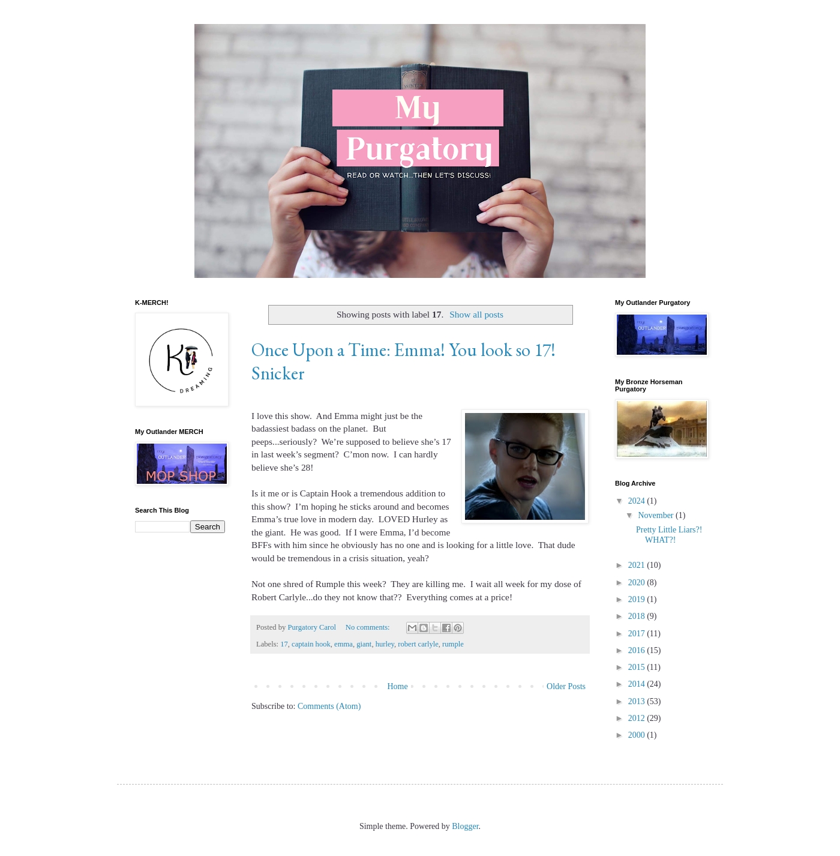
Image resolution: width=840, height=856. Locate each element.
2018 (637, 616)
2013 (637, 701)
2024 (637, 500)
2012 (637, 718)
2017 (637, 633)
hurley (385, 644)
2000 (637, 735)
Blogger (465, 826)
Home (397, 686)
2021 (637, 565)
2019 (637, 599)
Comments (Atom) (329, 706)
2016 (637, 650)
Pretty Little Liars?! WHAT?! (669, 534)
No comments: (369, 627)
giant (363, 644)
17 (284, 644)
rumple (453, 644)
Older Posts (566, 686)
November (657, 515)
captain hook (311, 644)
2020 (637, 582)
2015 (637, 667)
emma (343, 644)
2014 (637, 684)
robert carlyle (418, 644)
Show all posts (476, 314)
